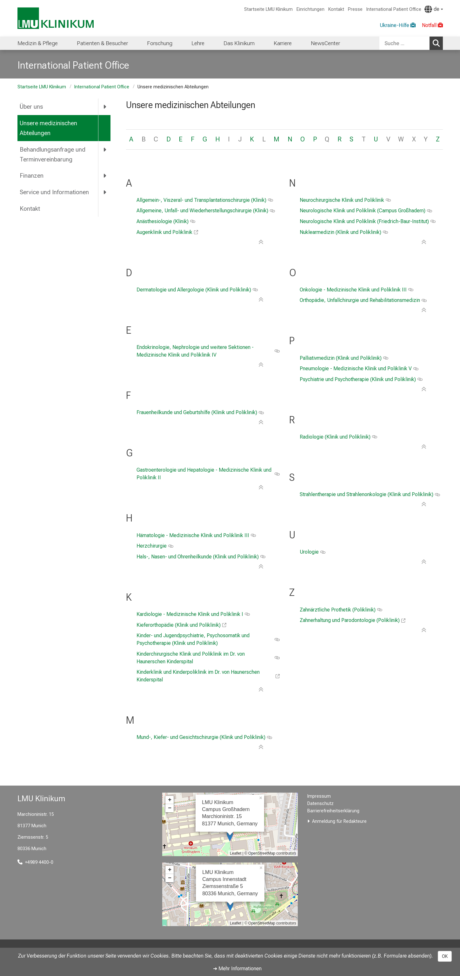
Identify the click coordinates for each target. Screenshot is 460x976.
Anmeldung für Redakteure (339, 821)
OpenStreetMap (261, 853)
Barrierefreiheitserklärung (333, 811)
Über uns (31, 106)
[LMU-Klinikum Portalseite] (55, 18)
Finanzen (31, 175)
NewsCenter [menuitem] (325, 43)
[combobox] (411, 43)
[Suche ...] (404, 43)
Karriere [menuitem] (283, 43)
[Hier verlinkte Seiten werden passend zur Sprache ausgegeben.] (433, 9)
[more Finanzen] (105, 175)
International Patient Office (393, 9)
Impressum (319, 796)
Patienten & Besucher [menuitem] (102, 43)
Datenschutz (320, 803)
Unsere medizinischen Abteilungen (48, 128)
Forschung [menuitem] (159, 43)
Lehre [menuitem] (197, 43)
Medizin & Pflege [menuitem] (37, 43)
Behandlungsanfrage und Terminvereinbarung (52, 154)
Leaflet (235, 853)
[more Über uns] (105, 107)
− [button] (169, 808)
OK (445, 956)
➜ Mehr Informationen (237, 969)
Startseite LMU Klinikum (268, 9)
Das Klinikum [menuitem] (239, 43)
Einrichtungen (310, 9)
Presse (355, 9)
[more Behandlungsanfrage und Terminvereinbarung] (105, 149)
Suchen (438, 43)
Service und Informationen (54, 192)
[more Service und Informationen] (105, 192)
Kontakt (336, 9)
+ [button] (169, 800)
